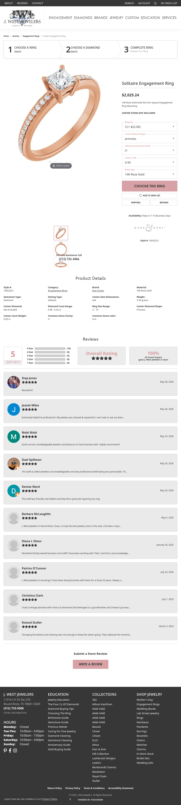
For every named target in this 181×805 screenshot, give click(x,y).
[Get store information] (15, 712)
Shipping (136, 202)
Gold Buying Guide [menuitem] (59, 749)
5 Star (30, 348)
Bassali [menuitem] (96, 726)
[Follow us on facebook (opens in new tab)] (10, 750)
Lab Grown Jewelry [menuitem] (148, 713)
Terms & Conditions (94, 788)
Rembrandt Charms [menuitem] (104, 767)
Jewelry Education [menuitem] (58, 699)
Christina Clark (32, 595)
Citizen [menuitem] (96, 735)
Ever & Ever (98, 290)
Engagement (60, 18)
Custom (132, 18)
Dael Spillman (31, 460)
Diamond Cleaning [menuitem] (59, 735)
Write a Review (90, 664)
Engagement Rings (31, 36)
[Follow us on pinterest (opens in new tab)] (5, 750)
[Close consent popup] (70, 799)
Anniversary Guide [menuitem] (59, 744)
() (69, 348)
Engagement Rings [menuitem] (148, 704)
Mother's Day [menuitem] (145, 699)
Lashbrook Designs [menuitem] (104, 758)
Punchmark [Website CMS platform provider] (97, 800)
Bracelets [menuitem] (142, 735)
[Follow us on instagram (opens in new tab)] (15, 750)
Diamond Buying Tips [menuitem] (61, 708)
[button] (129, 3)
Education (150, 18)
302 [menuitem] (94, 699)
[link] (8, 3)
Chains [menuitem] (141, 740)
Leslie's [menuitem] (96, 762)
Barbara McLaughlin (36, 514)
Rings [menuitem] (140, 717)
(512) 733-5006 (69, 259)
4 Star (30, 352)
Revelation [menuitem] (98, 771)
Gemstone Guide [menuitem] (58, 722)
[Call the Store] (14, 708)
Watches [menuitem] (142, 744)
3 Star (30, 355)
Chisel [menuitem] (96, 731)
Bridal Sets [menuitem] (143, 758)
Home (6, 36)
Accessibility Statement (120, 788)
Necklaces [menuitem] (143, 722)
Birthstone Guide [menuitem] (58, 717)
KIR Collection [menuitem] (100, 753)
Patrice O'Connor (34, 568)
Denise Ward (31, 487)
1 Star (30, 362)
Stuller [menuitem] (96, 780)
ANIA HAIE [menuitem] (98, 708)
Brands (100, 18)
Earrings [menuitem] (142, 731)
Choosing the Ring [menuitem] (59, 713)
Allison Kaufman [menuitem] (102, 704)
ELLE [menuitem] (95, 740)
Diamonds (83, 18)
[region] (61, 116)
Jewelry (116, 18)
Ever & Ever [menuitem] (99, 749)
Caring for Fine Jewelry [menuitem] (62, 731)
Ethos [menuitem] (95, 744)
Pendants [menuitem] (142, 726)
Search (17, 51)
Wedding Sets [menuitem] (145, 762)
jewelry (15, 36)
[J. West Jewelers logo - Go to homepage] (23, 17)
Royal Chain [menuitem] (99, 776)
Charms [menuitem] (141, 749)
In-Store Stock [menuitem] (145, 753)
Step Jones (29, 378)
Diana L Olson (31, 541)
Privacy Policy (72, 788)
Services (169, 18)
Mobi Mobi (29, 432)
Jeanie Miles (30, 405)
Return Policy (54, 788)
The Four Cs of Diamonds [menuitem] (63, 704)
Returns (164, 202)
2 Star (30, 359)
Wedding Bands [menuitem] (146, 708)
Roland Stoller (32, 623)
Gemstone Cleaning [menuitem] (60, 740)
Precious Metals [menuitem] (57, 726)
